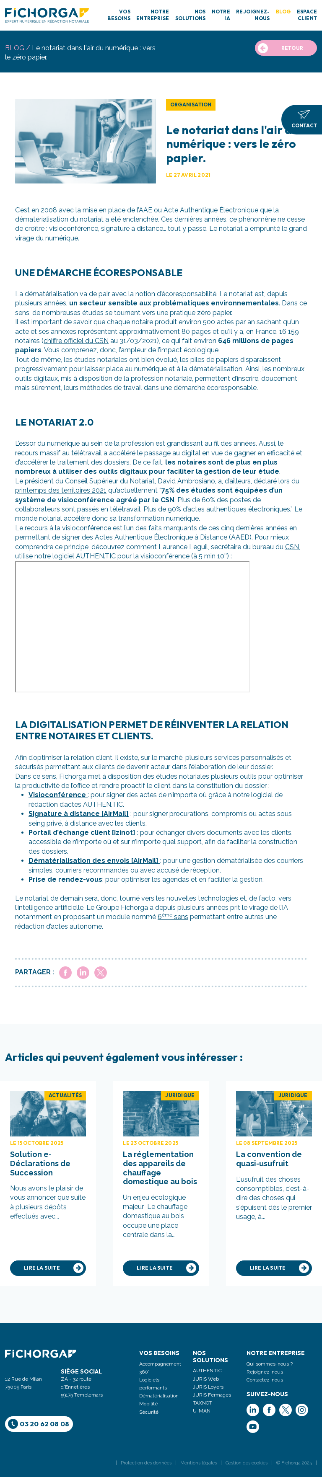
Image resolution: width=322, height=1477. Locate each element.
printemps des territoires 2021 (60, 490)
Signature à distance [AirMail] (79, 814)
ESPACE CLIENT (307, 14)
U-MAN (201, 1411)
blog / (17, 48)
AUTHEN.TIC (96, 556)
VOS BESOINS (118, 14)
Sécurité (148, 1412)
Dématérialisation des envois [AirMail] (94, 861)
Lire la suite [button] (53, 1268)
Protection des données (146, 1463)
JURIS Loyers (208, 1387)
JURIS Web (206, 1379)
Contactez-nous (265, 1380)
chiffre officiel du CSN (76, 341)
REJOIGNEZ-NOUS (253, 14)
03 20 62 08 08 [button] (39, 1424)
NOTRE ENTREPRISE (152, 14)
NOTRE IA (221, 14)
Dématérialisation (159, 1396)
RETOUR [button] (280, 48)
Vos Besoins (159, 1353)
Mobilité (148, 1404)
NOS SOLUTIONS (190, 14)
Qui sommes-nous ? (270, 1364)
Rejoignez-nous (265, 1372)
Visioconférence (58, 795)
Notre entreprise (276, 1353)
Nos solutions (210, 1356)
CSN (292, 547)
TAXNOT (202, 1403)
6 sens (173, 917)
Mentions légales (198, 1463)
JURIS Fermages (212, 1395)
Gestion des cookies (246, 1463)
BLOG (283, 11)
